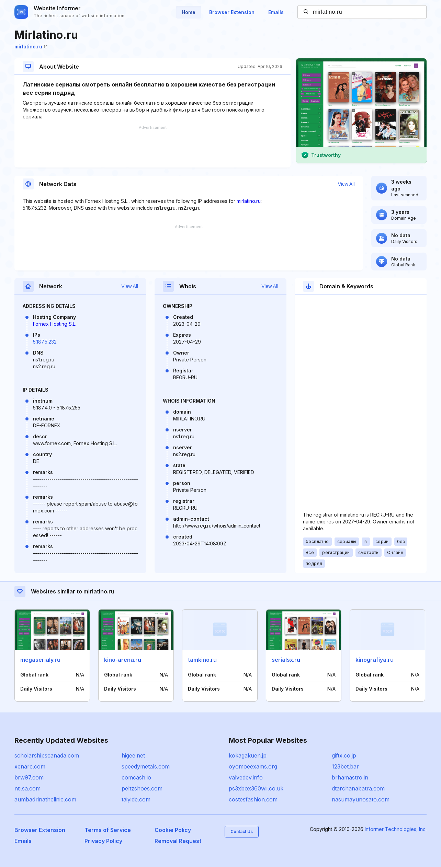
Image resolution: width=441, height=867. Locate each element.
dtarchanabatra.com (358, 788)
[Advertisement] (152, 146)
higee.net (133, 755)
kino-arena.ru (122, 659)
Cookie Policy (173, 829)
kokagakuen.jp (248, 755)
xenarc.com (29, 766)
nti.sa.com (27, 788)
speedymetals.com (146, 766)
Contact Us (241, 831)
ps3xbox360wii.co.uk (256, 788)
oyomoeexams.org (253, 766)
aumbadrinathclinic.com (45, 799)
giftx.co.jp (344, 755)
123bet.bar (345, 766)
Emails (276, 12)
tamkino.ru (202, 659)
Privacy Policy (103, 840)
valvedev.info (246, 777)
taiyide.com (136, 799)
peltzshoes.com (142, 788)
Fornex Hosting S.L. (54, 324)
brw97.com (29, 777)
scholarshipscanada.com (46, 755)
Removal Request (178, 840)
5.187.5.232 (45, 342)
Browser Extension (232, 12)
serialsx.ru (286, 659)
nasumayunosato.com (360, 799)
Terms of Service (107, 829)
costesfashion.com (253, 799)
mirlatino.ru (30, 46)
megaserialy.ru (40, 659)
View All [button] (346, 184)
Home (188, 12)
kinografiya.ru (374, 659)
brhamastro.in (350, 777)
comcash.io (136, 777)
